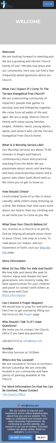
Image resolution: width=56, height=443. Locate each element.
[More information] (14, 295)
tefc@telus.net (30, 405)
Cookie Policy (31, 432)
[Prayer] (28, 314)
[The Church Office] (13, 394)
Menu (49, 4)
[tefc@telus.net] (32, 341)
